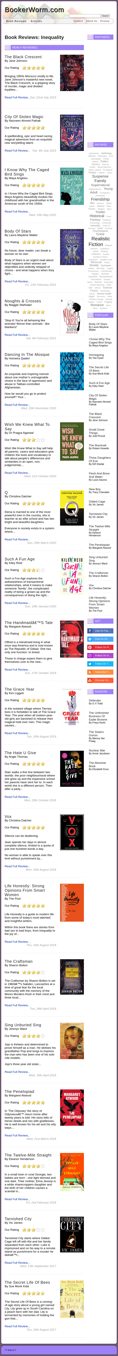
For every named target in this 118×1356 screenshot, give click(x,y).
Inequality (95, 225)
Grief (100, 228)
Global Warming (97, 285)
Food (108, 216)
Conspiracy (105, 193)
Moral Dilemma (104, 167)
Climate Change (96, 299)
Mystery (96, 164)
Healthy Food (106, 260)
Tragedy (108, 302)
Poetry (106, 159)
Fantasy (95, 219)
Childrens (95, 254)
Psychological (100, 231)
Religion (95, 274)
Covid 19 (106, 225)
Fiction (92, 172)
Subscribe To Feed (104, 672)
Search (105, 16)
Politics (104, 161)
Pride (109, 296)
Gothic (92, 167)
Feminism (100, 195)
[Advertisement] (100, 90)
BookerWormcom (34, 9)
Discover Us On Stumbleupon (104, 680)
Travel (109, 173)
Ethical (98, 288)
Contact (78, 21)
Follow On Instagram (104, 655)
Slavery (105, 164)
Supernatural (100, 185)
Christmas (106, 223)
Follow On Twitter (104, 663)
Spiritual (103, 308)
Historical (97, 216)
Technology (95, 223)
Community (106, 271)
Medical (100, 206)
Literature (92, 276)
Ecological (107, 170)
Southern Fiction (100, 257)
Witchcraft (96, 262)
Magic (91, 296)
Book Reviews (16, 21)
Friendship (100, 199)
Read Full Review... (17, 97)
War (92, 203)
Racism (98, 282)
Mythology (106, 153)
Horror (102, 172)
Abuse (92, 294)
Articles (36, 21)
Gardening (105, 291)
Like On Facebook (104, 630)
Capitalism (104, 249)
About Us (91, 21)
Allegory (101, 209)
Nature (95, 161)
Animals (105, 274)
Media (91, 268)
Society (94, 265)
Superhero (93, 260)
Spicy (109, 209)
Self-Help (100, 268)
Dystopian (106, 265)
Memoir (92, 156)
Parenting (108, 282)
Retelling (107, 220)
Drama (104, 251)
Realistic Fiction (99, 241)
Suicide (106, 254)
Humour (91, 228)
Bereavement (106, 276)
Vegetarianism (95, 189)
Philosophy (102, 156)
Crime (100, 234)
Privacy (105, 21)
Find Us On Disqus (104, 639)
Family (100, 180)
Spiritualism (94, 153)
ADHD (96, 251)
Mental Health (104, 293)
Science (100, 203)
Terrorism (101, 296)
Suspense (100, 176)
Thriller (100, 212)
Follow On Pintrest (104, 647)
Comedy (108, 228)
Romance (97, 305)
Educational (96, 279)
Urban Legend (94, 170)
